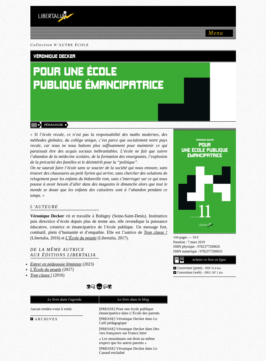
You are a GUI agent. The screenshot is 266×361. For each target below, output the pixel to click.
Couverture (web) (200, 272)
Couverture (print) (199, 268)
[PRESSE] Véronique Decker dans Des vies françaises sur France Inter (129, 331)
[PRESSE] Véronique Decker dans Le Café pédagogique (128, 321)
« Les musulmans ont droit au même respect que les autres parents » (127, 341)
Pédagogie (53, 124)
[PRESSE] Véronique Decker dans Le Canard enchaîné (128, 350)
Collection (59, 45)
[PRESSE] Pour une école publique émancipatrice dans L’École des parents (129, 311)
